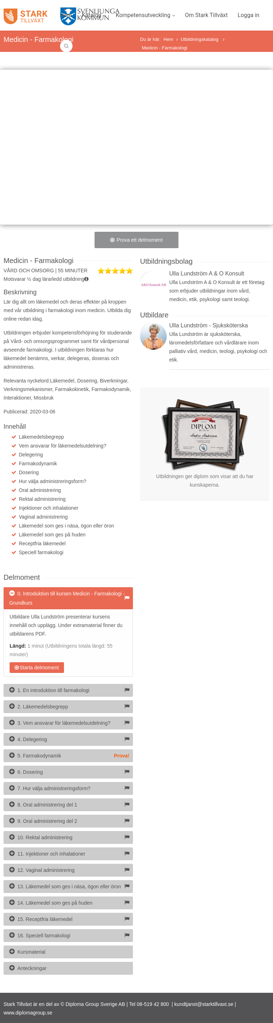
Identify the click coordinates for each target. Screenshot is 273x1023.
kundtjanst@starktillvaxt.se (203, 1004)
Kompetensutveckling (145, 15)
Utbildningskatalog (200, 39)
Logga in (248, 15)
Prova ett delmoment (136, 240)
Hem (66, 15)
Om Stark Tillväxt (206, 15)
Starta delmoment (37, 667)
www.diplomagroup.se (28, 1013)
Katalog (94, 15)
